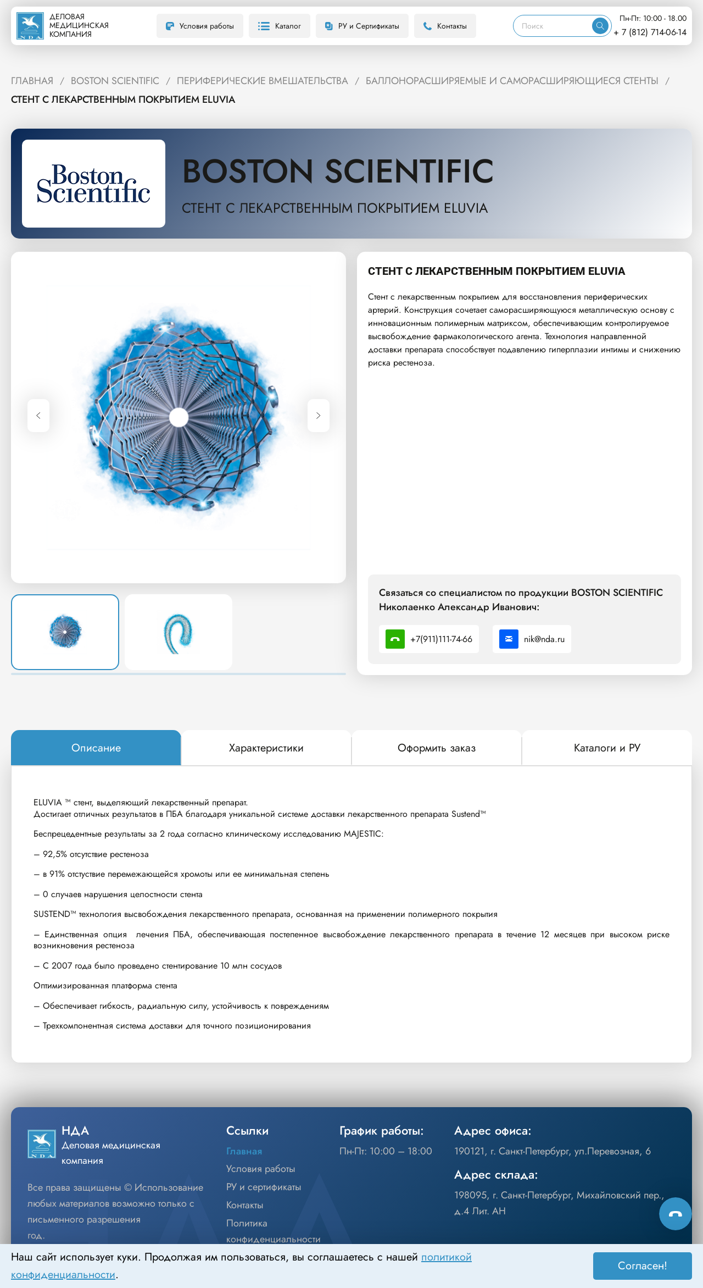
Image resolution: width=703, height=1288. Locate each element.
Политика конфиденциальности (273, 1231)
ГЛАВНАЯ (32, 81)
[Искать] (600, 26)
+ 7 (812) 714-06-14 (650, 32)
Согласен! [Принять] (642, 1266)
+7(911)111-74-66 (429, 639)
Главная (244, 1151)
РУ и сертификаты (264, 1187)
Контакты (445, 25)
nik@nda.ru (532, 639)
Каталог (279, 25)
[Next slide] (319, 415)
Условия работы (200, 25)
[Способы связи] (675, 1213)
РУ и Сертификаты (362, 25)
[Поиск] (553, 25)
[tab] (96, 748)
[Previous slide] (38, 415)
